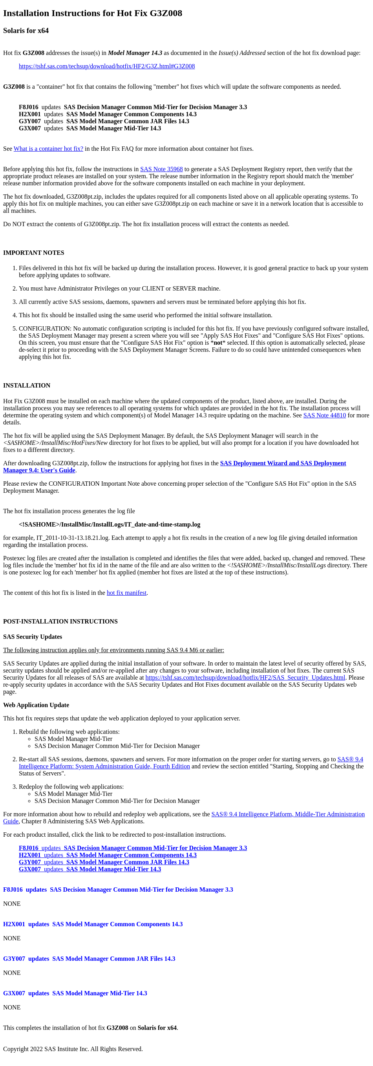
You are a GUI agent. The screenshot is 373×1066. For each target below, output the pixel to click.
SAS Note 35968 (161, 169)
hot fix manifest (126, 592)
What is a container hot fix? (48, 148)
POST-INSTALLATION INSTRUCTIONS (60, 621)
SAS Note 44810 (325, 415)
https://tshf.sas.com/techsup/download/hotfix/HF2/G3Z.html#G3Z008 (107, 66)
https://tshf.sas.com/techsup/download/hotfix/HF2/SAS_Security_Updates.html (246, 677)
